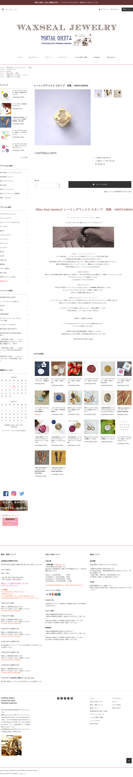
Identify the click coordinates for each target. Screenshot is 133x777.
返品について (108, 191)
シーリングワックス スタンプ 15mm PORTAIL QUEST (58, 409)
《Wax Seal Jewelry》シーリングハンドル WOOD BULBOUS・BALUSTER (42, 470)
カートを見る (116, 705)
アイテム (126, 9)
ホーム (20, 57)
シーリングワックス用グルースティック (19, 105)
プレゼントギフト (12, 69)
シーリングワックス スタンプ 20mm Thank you (75, 380)
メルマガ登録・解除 (80, 57)
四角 (30, 67)
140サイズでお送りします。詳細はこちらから (16, 658)
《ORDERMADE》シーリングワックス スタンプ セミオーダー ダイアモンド (108, 409)
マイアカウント (117, 698)
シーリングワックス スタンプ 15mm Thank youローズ (124, 380)
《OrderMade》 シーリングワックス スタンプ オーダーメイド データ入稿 (75, 439)
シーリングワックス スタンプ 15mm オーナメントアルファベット (19, 145)
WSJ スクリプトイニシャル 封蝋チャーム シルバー (108, 438)
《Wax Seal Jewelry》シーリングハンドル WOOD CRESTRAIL (58, 469)
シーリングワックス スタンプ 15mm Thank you (58, 380)
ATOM (96, 724)
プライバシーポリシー (97, 714)
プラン (48, 57)
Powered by (13, 773)
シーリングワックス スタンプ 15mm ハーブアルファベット (19, 132)
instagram (97, 57)
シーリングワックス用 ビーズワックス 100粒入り (42, 379)
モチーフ (25, 75)
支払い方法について (96, 701)
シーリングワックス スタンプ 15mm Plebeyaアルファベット (19, 92)
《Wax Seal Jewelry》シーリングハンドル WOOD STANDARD (124, 409)
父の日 (9, 71)
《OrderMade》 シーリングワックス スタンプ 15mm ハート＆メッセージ (58, 439)
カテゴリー (33, 57)
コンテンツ (63, 57)
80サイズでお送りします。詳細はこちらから (15, 621)
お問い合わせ (111, 57)
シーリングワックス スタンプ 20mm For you (91, 379)
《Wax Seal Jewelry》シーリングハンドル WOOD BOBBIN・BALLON (19, 119)
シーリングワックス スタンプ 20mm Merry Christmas (107, 380)
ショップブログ (95, 720)
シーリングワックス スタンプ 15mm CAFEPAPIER (42, 409)
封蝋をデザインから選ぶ (13, 75)
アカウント (104, 9)
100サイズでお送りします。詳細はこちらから (16, 634)
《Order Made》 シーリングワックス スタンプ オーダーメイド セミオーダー (42, 439)
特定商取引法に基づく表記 (122, 191)
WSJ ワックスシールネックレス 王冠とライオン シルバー (91, 409)
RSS (91, 724)
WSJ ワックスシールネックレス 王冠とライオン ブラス (75, 409)
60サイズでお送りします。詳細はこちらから (15, 609)
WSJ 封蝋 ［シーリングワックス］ (16, 67)
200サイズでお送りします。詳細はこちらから (16, 670)
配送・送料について (96, 705)
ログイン (116, 9)
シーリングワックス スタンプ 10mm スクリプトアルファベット (124, 438)
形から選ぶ (10, 73)
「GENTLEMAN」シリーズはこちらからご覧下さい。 (83, 310)
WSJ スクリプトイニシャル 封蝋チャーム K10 (91, 438)
